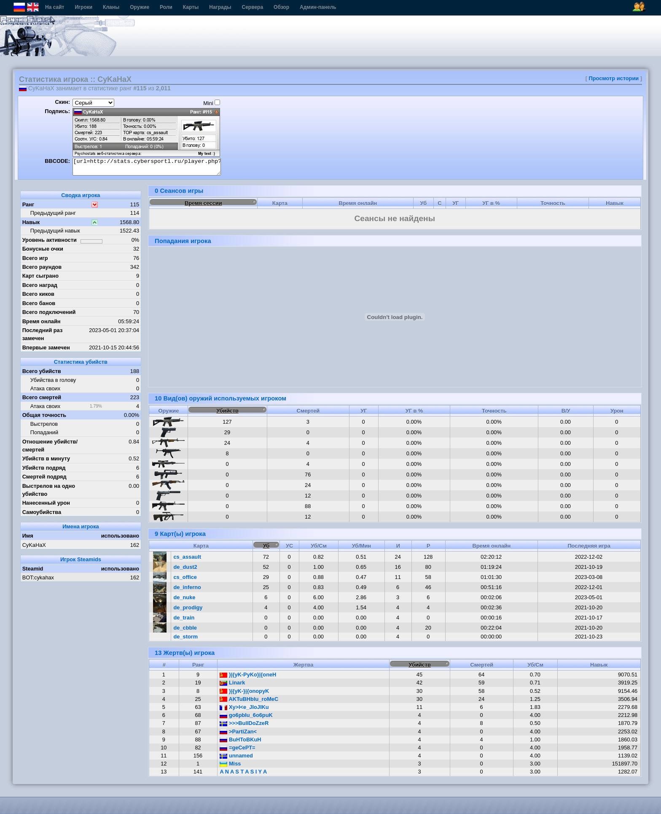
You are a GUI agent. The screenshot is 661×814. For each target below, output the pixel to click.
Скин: (62, 102)
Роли (166, 7)
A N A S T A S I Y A (243, 771)
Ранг (28, 204)
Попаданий (44, 432)
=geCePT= (237, 747)
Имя (27, 536)
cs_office (185, 577)
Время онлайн (41, 321)
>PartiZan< (238, 731)
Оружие (139, 7)
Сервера (252, 7)
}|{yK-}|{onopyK (244, 691)
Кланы (111, 7)
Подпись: (57, 111)
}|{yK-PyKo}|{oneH (248, 674)
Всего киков (38, 294)
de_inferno (187, 587)
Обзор (281, 7)
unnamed (236, 755)
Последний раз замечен (42, 334)
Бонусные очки (42, 249)
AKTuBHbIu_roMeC (249, 699)
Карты (191, 7)
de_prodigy (188, 607)
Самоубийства (41, 512)
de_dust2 (185, 567)
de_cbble (185, 628)
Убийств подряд (44, 468)
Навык (31, 222)
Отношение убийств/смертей (50, 445)
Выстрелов (44, 424)
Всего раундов (42, 267)
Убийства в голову (53, 380)
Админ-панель (318, 7)
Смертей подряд (44, 476)
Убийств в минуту (46, 458)
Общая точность (44, 415)
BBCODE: (57, 161)
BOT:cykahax (38, 577)
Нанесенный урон (46, 503)
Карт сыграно (40, 276)
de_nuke (185, 597)
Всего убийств (41, 371)
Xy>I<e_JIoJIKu (244, 707)
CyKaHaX (34, 545)
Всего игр (35, 258)
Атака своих (45, 388)
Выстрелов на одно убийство (48, 490)
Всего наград (39, 285)
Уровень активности (49, 240)
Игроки (83, 7)
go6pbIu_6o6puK (246, 715)
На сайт (54, 7)
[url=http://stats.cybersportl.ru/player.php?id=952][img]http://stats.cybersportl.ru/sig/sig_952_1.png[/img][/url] (147, 167)
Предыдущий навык (55, 230)
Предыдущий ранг (53, 213)
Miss (230, 763)
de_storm (186, 636)
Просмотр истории (614, 78)
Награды (220, 7)
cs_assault (187, 557)
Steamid (32, 568)
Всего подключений (49, 312)
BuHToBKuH (240, 739)
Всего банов (38, 303)
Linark (232, 682)
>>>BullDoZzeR (244, 723)
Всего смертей (42, 397)
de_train (184, 617)
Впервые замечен (46, 347)
